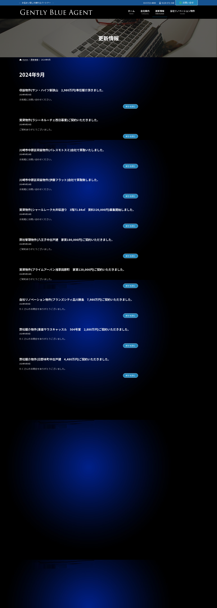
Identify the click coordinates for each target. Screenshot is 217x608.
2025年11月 (156, 321)
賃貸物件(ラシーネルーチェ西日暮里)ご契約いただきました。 (59, 120)
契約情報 (154, 266)
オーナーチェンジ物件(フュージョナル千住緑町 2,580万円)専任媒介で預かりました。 (173, 141)
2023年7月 (155, 503)
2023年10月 (156, 484)
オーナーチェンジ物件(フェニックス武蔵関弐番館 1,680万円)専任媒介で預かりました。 (172, 126)
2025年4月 (155, 367)
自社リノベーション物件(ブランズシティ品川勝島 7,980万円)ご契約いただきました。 (76, 299)
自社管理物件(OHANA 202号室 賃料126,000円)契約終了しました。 (172, 110)
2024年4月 (155, 445)
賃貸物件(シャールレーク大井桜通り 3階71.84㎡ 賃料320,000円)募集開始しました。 (77, 209)
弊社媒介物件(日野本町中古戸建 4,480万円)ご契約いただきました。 (65, 359)
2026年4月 (155, 288)
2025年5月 (155, 360)
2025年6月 (155, 354)
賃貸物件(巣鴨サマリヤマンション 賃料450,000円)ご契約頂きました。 (169, 171)
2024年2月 (155, 458)
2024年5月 (155, 438)
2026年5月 (155, 282)
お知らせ (154, 260)
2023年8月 (155, 497)
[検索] (193, 75)
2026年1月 (155, 308)
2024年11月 (156, 399)
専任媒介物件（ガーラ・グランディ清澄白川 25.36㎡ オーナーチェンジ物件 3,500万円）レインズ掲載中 (172, 206)
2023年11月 (156, 477)
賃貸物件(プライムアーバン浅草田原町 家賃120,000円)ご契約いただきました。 (72, 269)
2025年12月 (156, 315)
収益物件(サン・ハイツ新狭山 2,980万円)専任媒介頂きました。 (62, 90)
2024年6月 (155, 432)
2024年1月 (155, 464)
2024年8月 (155, 419)
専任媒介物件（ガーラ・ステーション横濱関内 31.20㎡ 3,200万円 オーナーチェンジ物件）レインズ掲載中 (173, 188)
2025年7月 (155, 347)
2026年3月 (155, 295)
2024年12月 (156, 393)
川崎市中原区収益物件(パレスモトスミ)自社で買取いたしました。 (62, 150)
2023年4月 (155, 523)
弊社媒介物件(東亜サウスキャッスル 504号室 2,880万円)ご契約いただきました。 (75, 329)
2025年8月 (155, 341)
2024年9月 (155, 412)
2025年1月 (155, 386)
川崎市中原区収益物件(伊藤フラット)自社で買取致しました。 (59, 180)
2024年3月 (155, 451)
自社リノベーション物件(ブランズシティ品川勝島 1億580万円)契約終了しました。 (172, 95)
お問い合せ (187, 2)
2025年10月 (156, 328)
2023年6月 (155, 510)
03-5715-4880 (149, 3)
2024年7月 (155, 425)
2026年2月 (155, 301)
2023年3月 (155, 529)
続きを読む (130, 106)
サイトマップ (60, 552)
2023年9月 (155, 490)
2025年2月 (155, 380)
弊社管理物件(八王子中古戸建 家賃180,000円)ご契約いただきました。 (66, 239)
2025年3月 (155, 373)
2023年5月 (155, 516)
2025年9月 (155, 334)
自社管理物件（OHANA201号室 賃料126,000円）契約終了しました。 (171, 223)
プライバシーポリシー (34, 552)
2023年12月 (156, 471)
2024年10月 (156, 406)
